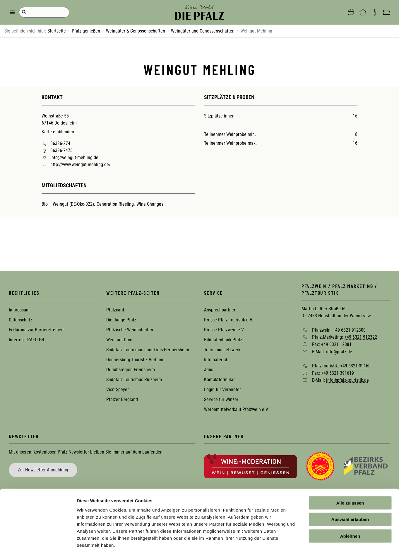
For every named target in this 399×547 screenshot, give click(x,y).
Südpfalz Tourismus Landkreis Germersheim (147, 349)
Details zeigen (311, 535)
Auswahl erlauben (350, 486)
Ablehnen (350, 502)
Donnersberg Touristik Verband (135, 359)
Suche (24, 12)
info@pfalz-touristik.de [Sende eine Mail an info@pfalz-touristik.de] (347, 380)
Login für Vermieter (222, 389)
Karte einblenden (58, 131)
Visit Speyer (117, 389)
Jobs (208, 369)
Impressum (19, 310)
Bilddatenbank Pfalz (223, 339)
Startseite (56, 31)
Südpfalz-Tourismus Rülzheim (134, 379)
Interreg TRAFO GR (26, 339)
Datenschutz (20, 320)
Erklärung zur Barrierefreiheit (36, 330)
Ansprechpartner (219, 310)
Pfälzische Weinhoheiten (129, 330)
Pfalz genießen (86, 31)
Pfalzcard (115, 310)
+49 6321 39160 (355, 366)
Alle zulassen (350, 469)
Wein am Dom (119, 339)
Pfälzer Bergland (122, 399)
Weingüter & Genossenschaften (135, 31)
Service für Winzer (221, 399)
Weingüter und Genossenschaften (202, 31)
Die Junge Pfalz (121, 320)
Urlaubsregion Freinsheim (130, 369)
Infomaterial (215, 359)
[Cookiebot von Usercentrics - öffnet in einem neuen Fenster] (38, 535)
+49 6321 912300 (349, 330)
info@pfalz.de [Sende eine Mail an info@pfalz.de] (339, 351)
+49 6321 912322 (360, 337)
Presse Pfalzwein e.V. (224, 330)
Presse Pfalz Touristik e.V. (228, 320)
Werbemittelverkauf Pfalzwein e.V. (236, 409)
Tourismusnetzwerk (222, 349)
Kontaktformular (219, 379)
